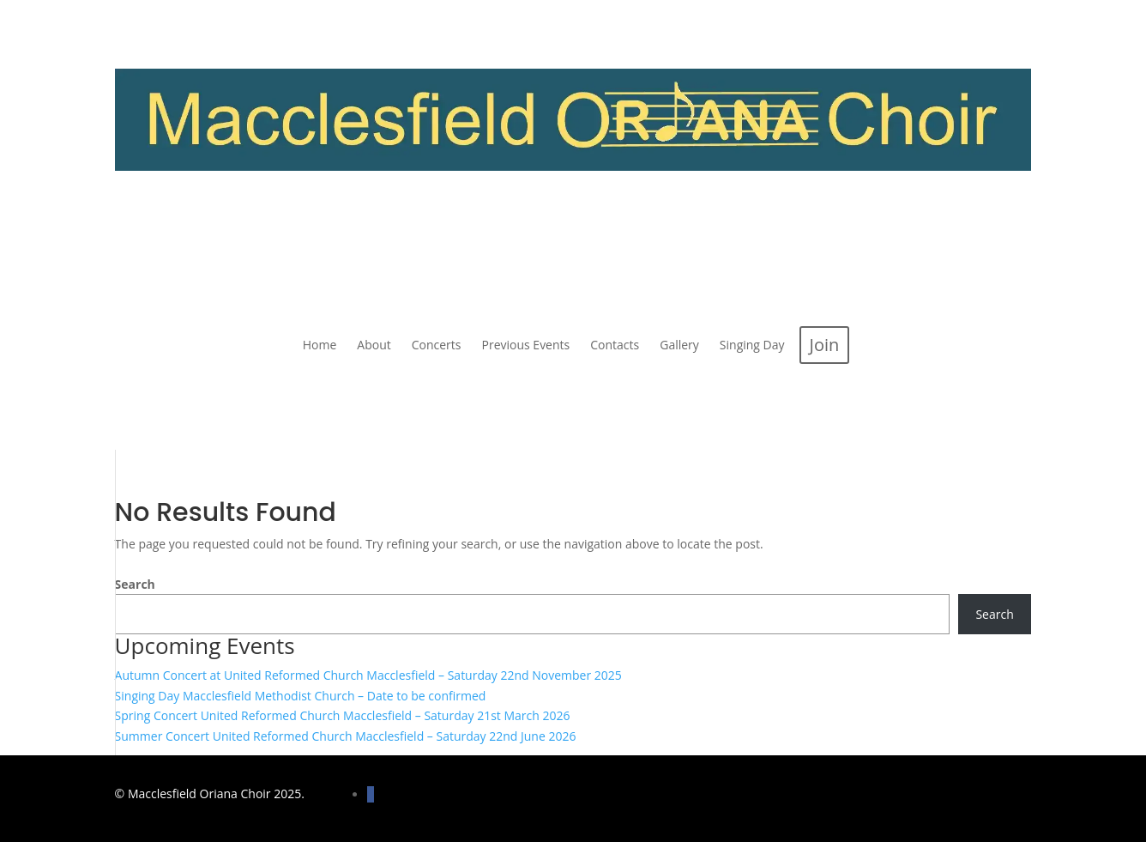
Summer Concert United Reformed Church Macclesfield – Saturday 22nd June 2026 (345, 736)
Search (135, 584)
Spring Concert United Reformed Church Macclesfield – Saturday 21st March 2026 (342, 715)
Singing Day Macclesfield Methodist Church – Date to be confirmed (300, 696)
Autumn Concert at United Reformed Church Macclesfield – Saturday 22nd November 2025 (368, 675)
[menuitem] (320, 345)
